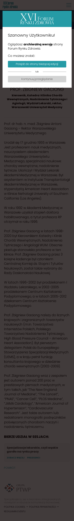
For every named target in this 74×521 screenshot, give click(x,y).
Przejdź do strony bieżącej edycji (37, 64)
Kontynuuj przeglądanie (37, 79)
